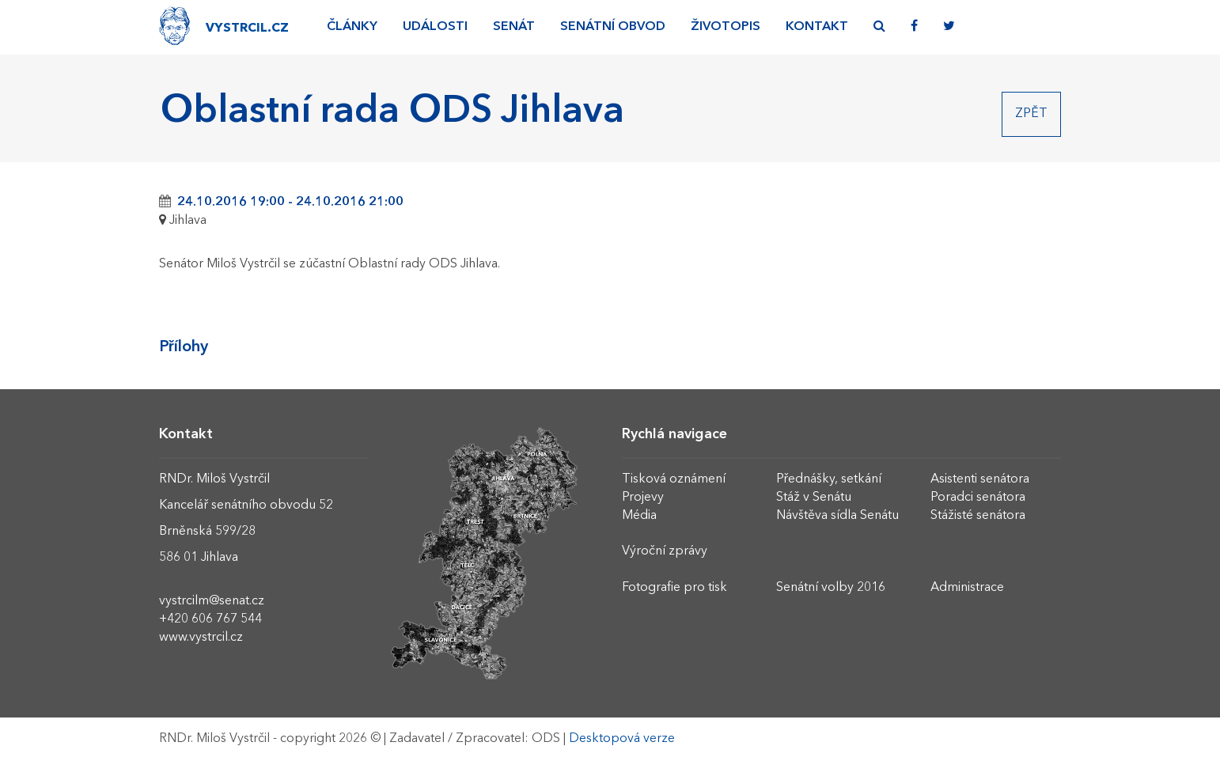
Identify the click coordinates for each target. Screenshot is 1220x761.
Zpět (1031, 114)
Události (435, 27)
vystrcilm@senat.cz (211, 601)
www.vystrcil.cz (201, 637)
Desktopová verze (622, 739)
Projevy (643, 497)
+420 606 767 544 (210, 619)
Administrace (967, 587)
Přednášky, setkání (828, 479)
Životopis (725, 27)
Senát (514, 27)
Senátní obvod (612, 27)
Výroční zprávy (664, 551)
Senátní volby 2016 (830, 587)
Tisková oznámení (674, 479)
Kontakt (817, 27)
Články (352, 27)
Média (639, 515)
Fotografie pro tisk (674, 587)
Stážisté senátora (977, 515)
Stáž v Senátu (813, 497)
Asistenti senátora (979, 479)
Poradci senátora (977, 497)
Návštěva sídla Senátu (837, 515)
